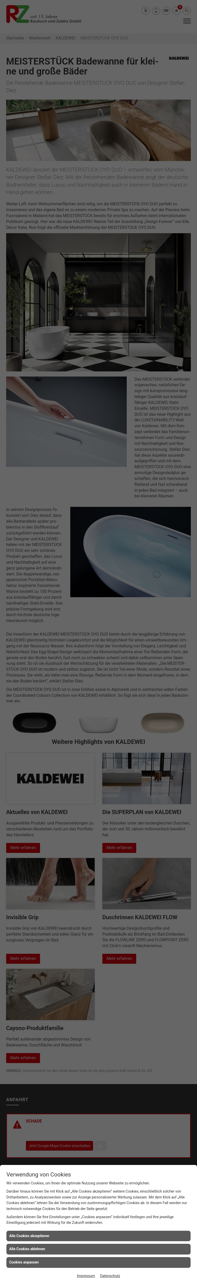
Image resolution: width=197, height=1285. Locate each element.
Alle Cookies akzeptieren (29, 1236)
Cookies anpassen (24, 1262)
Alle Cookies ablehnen (27, 1249)
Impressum (86, 1276)
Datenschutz (110, 1276)
